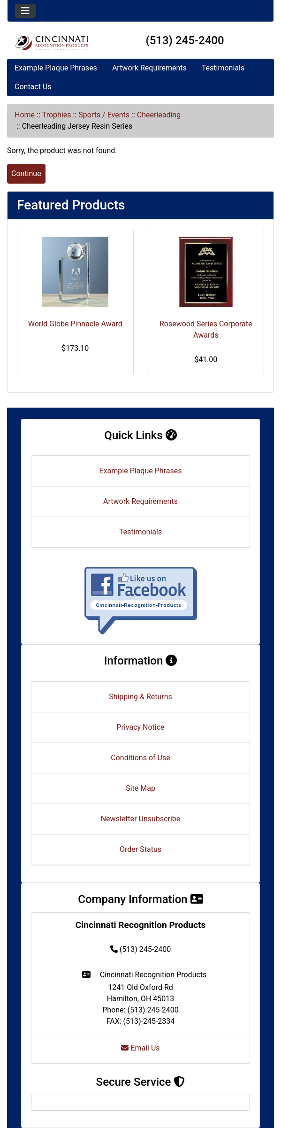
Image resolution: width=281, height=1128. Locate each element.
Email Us (140, 1047)
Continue (26, 173)
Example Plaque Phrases (56, 67)
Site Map (140, 788)
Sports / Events (103, 114)
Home (25, 114)
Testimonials (223, 67)
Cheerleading (159, 114)
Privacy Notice (140, 727)
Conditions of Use (140, 757)
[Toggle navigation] (25, 11)
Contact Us (33, 86)
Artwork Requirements (149, 67)
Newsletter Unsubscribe (141, 818)
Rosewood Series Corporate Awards (205, 329)
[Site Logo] (52, 42)
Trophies (56, 114)
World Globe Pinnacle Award (75, 323)
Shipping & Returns (140, 696)
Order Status (140, 849)
